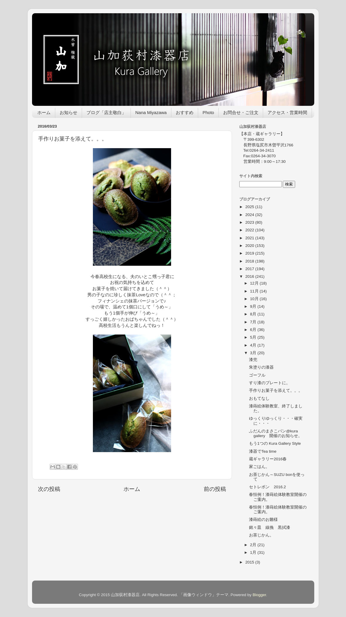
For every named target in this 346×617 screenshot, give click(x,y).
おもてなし (259, 398)
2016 (250, 276)
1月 (254, 552)
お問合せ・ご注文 (240, 112)
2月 (254, 545)
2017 (250, 269)
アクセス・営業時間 (287, 112)
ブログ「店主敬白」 (106, 112)
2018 (250, 261)
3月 (254, 353)
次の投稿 (49, 489)
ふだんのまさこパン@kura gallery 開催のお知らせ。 (275, 433)
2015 (250, 562)
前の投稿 (215, 489)
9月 (254, 306)
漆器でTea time (262, 451)
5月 (254, 337)
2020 (250, 245)
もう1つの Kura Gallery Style (275, 443)
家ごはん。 (259, 466)
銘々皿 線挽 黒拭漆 (269, 527)
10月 (255, 299)
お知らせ (68, 112)
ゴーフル (257, 375)
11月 (255, 291)
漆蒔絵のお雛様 (263, 519)
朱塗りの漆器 (261, 367)
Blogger (259, 595)
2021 (250, 238)
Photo (208, 112)
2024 (250, 215)
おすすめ (184, 112)
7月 (254, 322)
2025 (250, 207)
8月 (254, 314)
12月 (255, 283)
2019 (250, 253)
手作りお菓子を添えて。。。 (275, 390)
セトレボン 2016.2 (267, 487)
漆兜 (253, 359)
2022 (250, 230)
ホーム (44, 112)
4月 (254, 345)
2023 (250, 222)
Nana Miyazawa (151, 112)
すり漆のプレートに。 (269, 383)
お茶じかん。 (261, 535)
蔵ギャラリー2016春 (268, 459)
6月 (254, 329)
